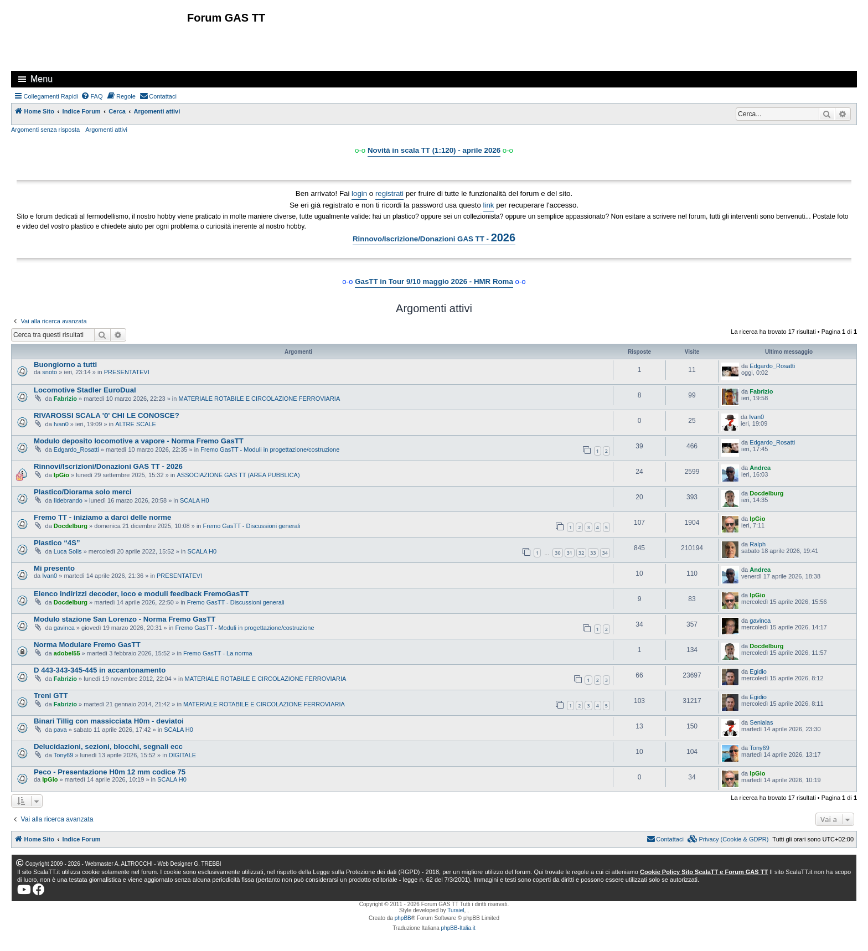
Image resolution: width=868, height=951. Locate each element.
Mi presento (54, 568)
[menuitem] (92, 96)
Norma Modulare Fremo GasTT (87, 644)
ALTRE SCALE (135, 424)
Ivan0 (61, 424)
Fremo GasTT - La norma (217, 653)
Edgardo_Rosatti (772, 366)
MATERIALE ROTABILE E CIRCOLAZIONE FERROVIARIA (259, 398)
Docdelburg (766, 493)
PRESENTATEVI (126, 372)
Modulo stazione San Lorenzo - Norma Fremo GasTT (124, 619)
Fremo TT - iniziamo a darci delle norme (102, 517)
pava (60, 729)
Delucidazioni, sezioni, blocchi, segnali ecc (108, 746)
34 (605, 552)
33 (593, 552)
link (488, 205)
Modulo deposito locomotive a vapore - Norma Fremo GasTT (139, 441)
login (359, 193)
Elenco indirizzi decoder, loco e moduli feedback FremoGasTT (141, 594)
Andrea (760, 467)
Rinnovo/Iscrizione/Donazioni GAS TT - (434, 237)
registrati (389, 193)
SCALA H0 (194, 500)
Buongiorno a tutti (65, 364)
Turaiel (455, 910)
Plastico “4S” (57, 543)
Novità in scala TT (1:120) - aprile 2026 (434, 150)
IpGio (61, 475)
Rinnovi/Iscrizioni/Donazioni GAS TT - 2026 (108, 466)
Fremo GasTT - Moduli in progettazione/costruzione (269, 449)
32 (581, 552)
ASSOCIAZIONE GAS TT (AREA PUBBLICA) (238, 475)
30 (557, 552)
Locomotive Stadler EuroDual (85, 390)
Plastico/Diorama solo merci (83, 492)
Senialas (761, 722)
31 (569, 552)
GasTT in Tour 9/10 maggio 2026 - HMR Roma (434, 281)
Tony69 (63, 755)
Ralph (758, 544)
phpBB (403, 918)
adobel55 (67, 653)
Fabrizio (65, 398)
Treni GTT (51, 695)
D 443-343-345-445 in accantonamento (100, 670)
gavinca (64, 627)
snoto (49, 372)
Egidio (758, 671)
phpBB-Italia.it (458, 928)
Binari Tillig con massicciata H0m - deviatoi (109, 721)
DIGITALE (182, 755)
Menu (41, 79)
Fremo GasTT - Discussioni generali (252, 526)
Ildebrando (68, 500)
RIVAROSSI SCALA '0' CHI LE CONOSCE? (106, 415)
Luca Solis (68, 551)
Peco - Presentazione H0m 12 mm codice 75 (109, 772)
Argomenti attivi (106, 129)
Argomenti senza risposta (45, 129)
